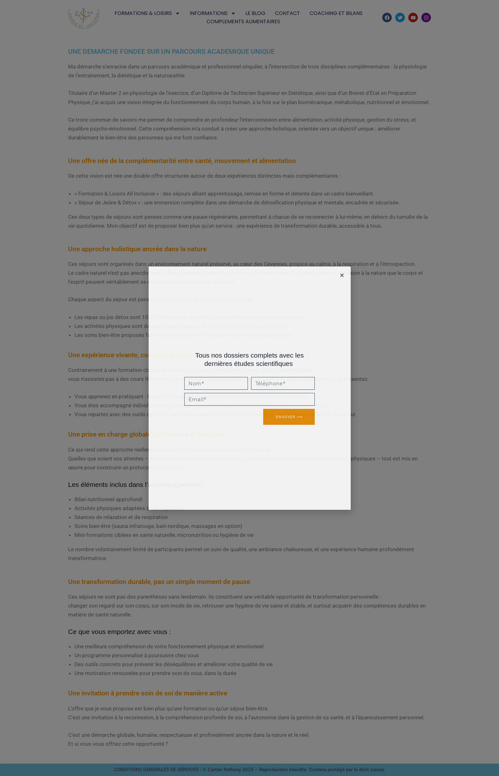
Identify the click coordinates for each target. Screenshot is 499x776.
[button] (342, 275)
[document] (249, 388)
